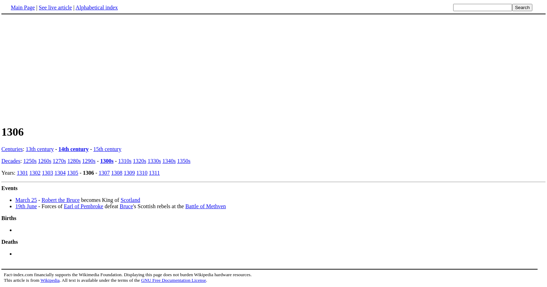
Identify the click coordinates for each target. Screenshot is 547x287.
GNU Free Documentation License (173, 280)
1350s (183, 161)
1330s (154, 161)
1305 (72, 173)
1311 (154, 173)
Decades (10, 161)
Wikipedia (50, 280)
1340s (168, 161)
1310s (125, 161)
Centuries (12, 149)
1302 (34, 173)
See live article (55, 7)
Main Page (23, 7)
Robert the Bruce (61, 200)
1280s (74, 161)
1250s (30, 161)
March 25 (26, 200)
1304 (60, 173)
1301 (22, 173)
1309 (129, 173)
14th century (74, 149)
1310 (142, 173)
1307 (104, 173)
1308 (116, 173)
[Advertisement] (60, 69)
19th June (26, 206)
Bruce (126, 206)
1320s (139, 161)
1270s (59, 161)
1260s (44, 161)
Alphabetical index (96, 7)
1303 (47, 173)
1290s (89, 161)
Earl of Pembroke (83, 206)
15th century (107, 149)
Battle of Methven (205, 206)
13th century (40, 149)
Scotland (130, 200)
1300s (106, 161)
